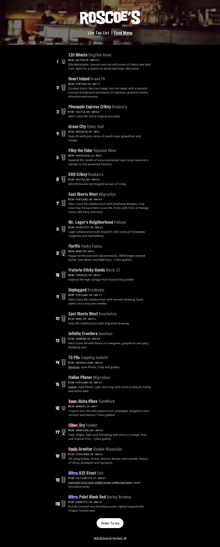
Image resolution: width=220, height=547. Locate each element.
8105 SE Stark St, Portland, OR (110, 538)
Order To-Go (110, 523)
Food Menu (123, 33)
